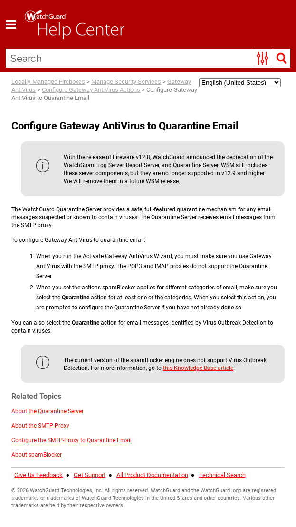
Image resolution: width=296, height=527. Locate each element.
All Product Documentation (152, 474)
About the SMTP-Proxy (40, 425)
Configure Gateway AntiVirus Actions (91, 89)
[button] (262, 58)
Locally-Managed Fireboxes (48, 81)
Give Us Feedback (38, 474)
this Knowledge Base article (198, 368)
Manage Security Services (126, 81)
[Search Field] (148, 58)
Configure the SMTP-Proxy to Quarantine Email (71, 440)
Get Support (89, 474)
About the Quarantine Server (47, 411)
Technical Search (222, 474)
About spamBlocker (36, 454)
